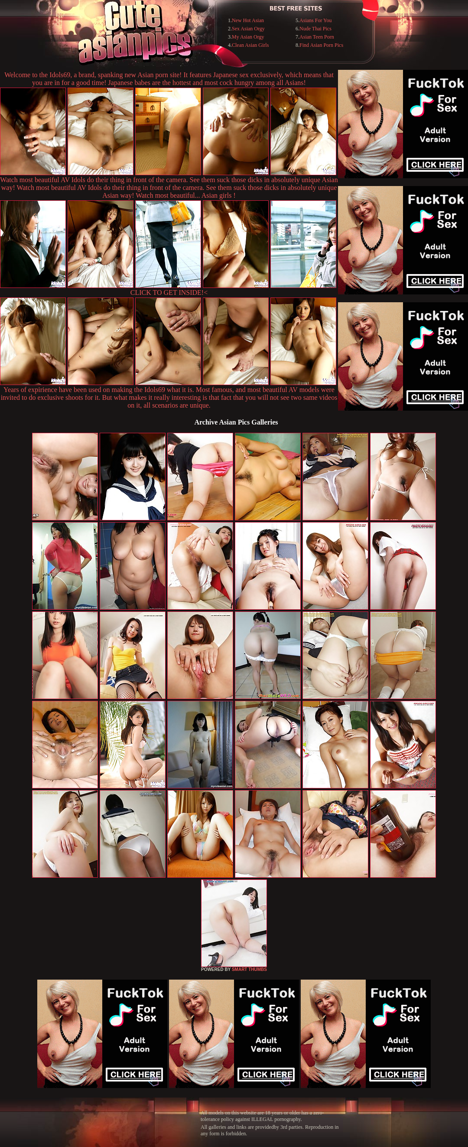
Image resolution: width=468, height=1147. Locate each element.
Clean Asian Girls (250, 45)
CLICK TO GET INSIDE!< (169, 292)
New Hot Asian (248, 20)
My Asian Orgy (248, 37)
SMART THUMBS (249, 969)
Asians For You (315, 20)
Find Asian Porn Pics (321, 45)
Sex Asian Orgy (248, 29)
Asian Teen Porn (316, 37)
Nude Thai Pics (315, 29)
